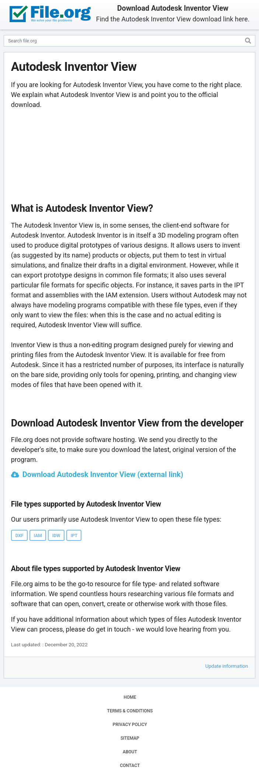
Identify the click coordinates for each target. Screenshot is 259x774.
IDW (56, 535)
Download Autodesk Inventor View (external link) (102, 474)
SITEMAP (129, 738)
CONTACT (130, 765)
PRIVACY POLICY (130, 724)
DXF (19, 535)
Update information (226, 666)
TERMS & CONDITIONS (130, 710)
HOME (129, 697)
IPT (74, 535)
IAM (38, 535)
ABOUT (130, 751)
